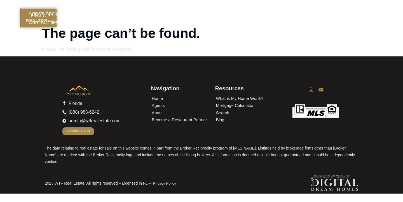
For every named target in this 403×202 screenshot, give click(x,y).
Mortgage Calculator (235, 105)
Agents (158, 105)
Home (146, 7)
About (175, 7)
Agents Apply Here (221, 7)
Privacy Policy (164, 183)
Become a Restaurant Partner (179, 119)
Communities (277, 6)
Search (222, 112)
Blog (149, 16)
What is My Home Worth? (240, 98)
